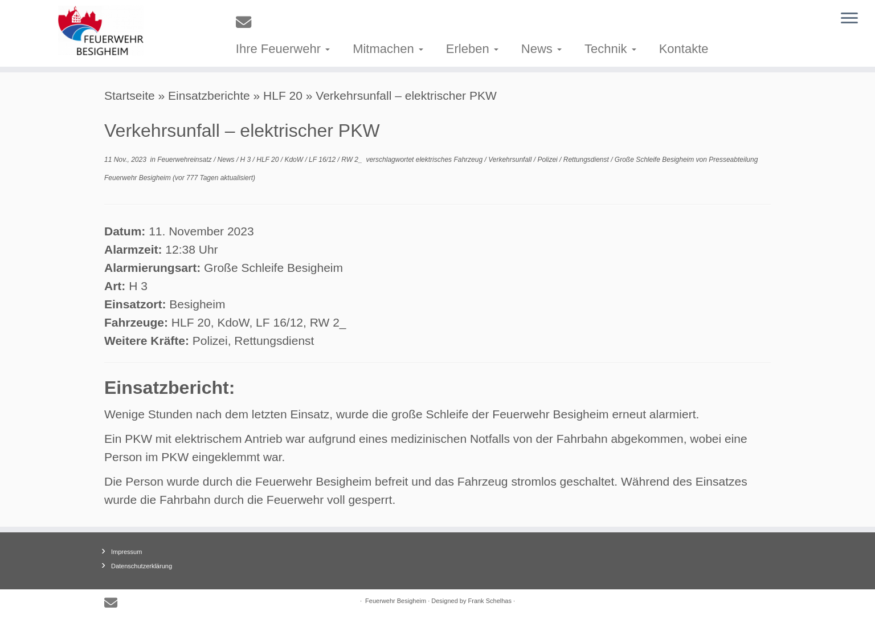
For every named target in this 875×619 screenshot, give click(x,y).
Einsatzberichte (209, 95)
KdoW (294, 160)
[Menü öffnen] (849, 18)
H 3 (246, 160)
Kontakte (684, 49)
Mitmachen (388, 49)
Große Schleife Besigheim (655, 160)
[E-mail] (247, 22)
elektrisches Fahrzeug (450, 160)
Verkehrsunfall (511, 160)
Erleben (472, 49)
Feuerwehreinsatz (185, 160)
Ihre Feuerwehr (283, 49)
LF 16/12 (323, 160)
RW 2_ (352, 160)
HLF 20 (282, 95)
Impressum (126, 551)
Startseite (129, 95)
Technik (610, 49)
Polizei (548, 160)
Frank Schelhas (490, 600)
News (541, 49)
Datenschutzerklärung (141, 566)
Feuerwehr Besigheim (395, 600)
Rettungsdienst (587, 160)
